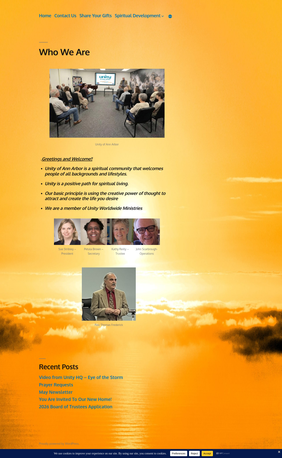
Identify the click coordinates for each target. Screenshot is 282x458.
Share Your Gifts (95, 15)
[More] (170, 16)
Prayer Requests (56, 384)
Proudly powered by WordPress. (59, 443)
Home (45, 15)
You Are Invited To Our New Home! (75, 399)
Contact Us (65, 15)
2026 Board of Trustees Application (75, 406)
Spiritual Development (137, 15)
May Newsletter (56, 392)
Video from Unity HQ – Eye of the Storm (81, 377)
